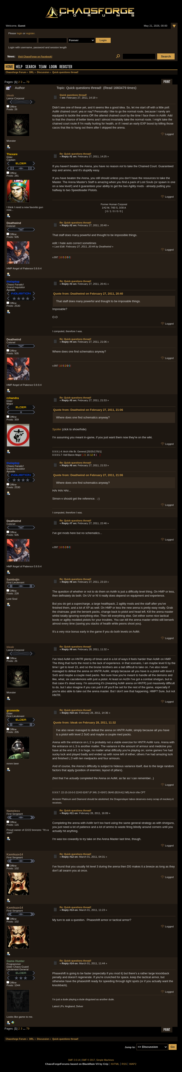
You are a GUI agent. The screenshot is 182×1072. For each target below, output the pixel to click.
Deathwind (13, 223)
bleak (10, 95)
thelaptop (12, 281)
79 (27, 82)
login (19, 33)
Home (9, 67)
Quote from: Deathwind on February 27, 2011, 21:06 (88, 409)
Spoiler (56, 429)
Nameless (13, 810)
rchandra (12, 398)
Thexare (11, 154)
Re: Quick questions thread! (75, 153)
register (30, 33)
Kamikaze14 (14, 854)
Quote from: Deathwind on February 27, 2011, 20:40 (88, 293)
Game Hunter (15, 961)
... (24, 82)
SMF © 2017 (88, 1060)
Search (30, 67)
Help (19, 67)
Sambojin (12, 579)
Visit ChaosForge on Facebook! (35, 56)
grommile (12, 710)
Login (53, 67)
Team (43, 67)
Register (65, 67)
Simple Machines (105, 1060)
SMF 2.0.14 (74, 1060)
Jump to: (130, 1047)
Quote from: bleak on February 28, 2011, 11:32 (84, 722)
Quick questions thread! (73, 95)
